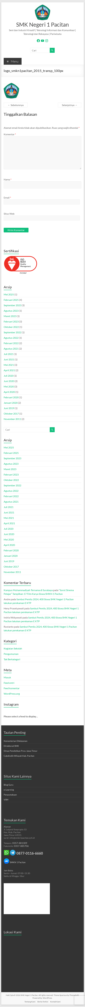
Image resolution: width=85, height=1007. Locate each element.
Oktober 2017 (11, 413)
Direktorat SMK (11, 746)
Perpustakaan (10, 794)
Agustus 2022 (11, 337)
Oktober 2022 (11, 326)
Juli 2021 (8, 353)
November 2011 (12, 418)
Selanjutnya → (69, 105)
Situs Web (9, 213)
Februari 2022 (11, 343)
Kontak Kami (55, 1002)
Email (7, 197)
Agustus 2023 (11, 310)
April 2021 (9, 370)
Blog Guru (8, 784)
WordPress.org (12, 693)
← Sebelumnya (16, 105)
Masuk (7, 677)
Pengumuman (11, 653)
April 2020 (9, 391)
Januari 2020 (11, 402)
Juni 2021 (9, 359)
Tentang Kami (29, 1002)
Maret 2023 (10, 316)
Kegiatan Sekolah (13, 648)
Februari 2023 (11, 321)
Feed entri (9, 682)
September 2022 (12, 332)
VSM (6, 799)
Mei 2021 (9, 364)
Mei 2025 (9, 294)
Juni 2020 (9, 381)
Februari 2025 (11, 299)
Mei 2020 (9, 386)
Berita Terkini (42, 1002)
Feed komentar (12, 688)
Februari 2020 (11, 397)
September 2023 (12, 305)
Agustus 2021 (11, 348)
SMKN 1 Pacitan (15, 862)
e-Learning (9, 789)
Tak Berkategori (12, 659)
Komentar (10, 134)
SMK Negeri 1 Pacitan (42, 24)
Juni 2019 (9, 408)
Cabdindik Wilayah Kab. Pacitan (19, 755)
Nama (7, 179)
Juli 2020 (8, 375)
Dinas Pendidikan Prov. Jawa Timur (20, 751)
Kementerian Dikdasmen (15, 741)
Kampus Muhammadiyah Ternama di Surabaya (28, 590)
